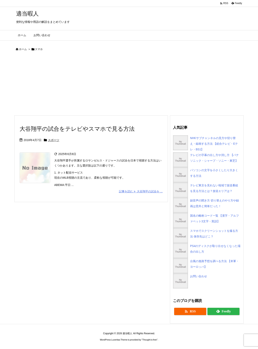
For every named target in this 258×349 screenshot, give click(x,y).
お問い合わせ (198, 276)
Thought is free (149, 339)
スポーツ (53, 140)
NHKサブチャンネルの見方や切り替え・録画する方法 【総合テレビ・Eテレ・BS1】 (214, 143)
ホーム (23, 49)
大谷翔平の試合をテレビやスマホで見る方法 (77, 129)
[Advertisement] (129, 85)
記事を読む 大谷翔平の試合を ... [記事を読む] (141, 191)
